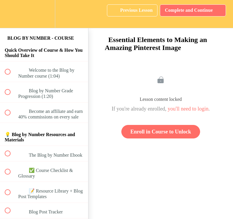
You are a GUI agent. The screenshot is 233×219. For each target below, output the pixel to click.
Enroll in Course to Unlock (160, 132)
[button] (11, 14)
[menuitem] (44, 14)
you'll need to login (188, 109)
